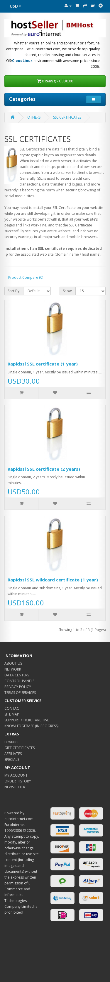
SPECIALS (11, 759)
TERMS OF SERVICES (20, 692)
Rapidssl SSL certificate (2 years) (44, 469)
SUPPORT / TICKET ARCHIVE (26, 720)
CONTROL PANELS (19, 680)
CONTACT (12, 708)
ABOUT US (13, 663)
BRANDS (11, 741)
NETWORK (12, 669)
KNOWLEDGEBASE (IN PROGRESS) (31, 725)
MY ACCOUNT (16, 775)
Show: (67, 290)
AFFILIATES (13, 753)
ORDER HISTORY (17, 781)
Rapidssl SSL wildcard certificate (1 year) (53, 580)
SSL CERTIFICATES (67, 117)
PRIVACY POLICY (17, 686)
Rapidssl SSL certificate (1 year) (43, 364)
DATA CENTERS (16, 675)
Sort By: (14, 290)
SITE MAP (11, 714)
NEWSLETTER (14, 786)
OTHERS (33, 117)
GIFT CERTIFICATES (19, 747)
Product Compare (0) (25, 277)
